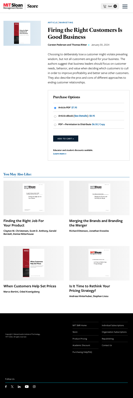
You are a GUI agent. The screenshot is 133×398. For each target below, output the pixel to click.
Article (53, 22)
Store (75, 331)
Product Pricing (80, 338)
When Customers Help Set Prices (29, 285)
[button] (125, 6)
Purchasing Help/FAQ (82, 352)
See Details (80, 115)
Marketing (66, 22)
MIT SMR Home (80, 325)
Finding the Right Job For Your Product (23, 223)
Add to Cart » (65, 138)
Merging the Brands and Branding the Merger (96, 223)
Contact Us (107, 345)
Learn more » (59, 153)
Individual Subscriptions (113, 325)
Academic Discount (81, 345)
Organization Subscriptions (114, 331)
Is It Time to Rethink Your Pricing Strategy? (89, 288)
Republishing (108, 338)
